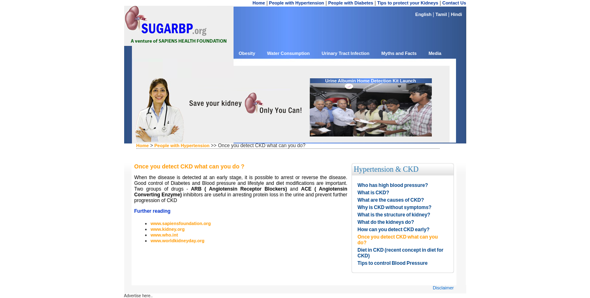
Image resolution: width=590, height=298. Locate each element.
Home (258, 2)
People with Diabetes (350, 2)
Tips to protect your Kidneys (407, 2)
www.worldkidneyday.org (177, 240)
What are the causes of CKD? (391, 200)
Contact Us (454, 2)
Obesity (247, 53)
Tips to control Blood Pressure (393, 263)
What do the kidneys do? (386, 222)
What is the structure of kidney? (394, 215)
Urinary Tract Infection (346, 53)
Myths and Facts (399, 53)
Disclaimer (443, 287)
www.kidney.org (168, 229)
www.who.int (164, 234)
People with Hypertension (296, 2)
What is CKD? (373, 193)
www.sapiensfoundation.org (181, 223)
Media (435, 53)
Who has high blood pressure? (393, 185)
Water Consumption (288, 53)
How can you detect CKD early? (394, 229)
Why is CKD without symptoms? (395, 207)
